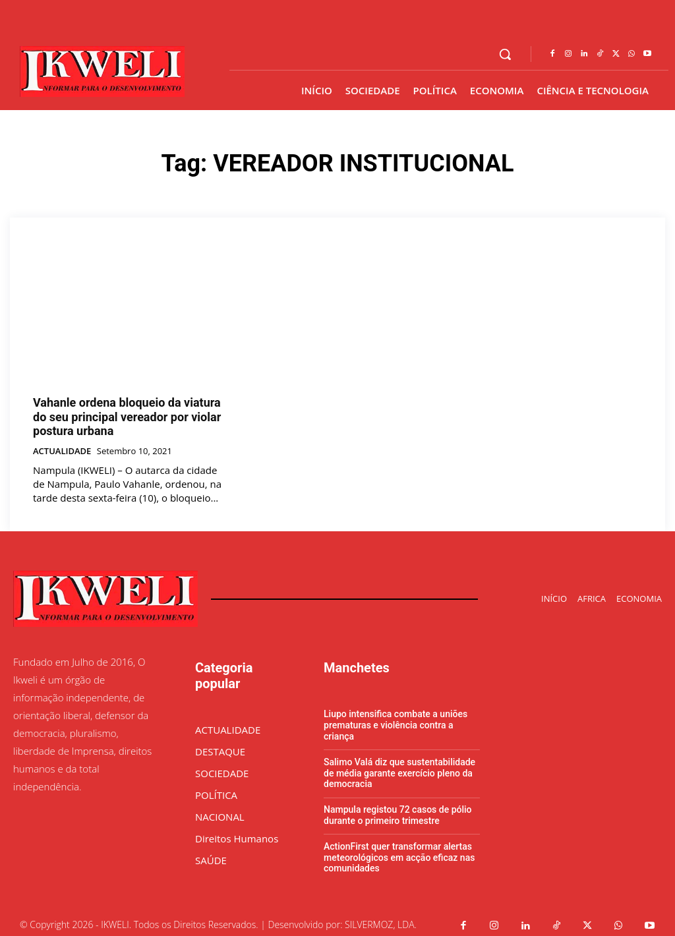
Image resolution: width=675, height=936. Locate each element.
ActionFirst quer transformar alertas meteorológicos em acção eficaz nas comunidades (399, 850)
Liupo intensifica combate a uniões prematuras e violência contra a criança (395, 718)
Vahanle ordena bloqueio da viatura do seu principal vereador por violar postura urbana (127, 413)
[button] (505, 54)
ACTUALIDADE (62, 444)
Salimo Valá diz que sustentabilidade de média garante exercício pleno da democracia (399, 765)
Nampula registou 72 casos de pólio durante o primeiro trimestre (398, 808)
